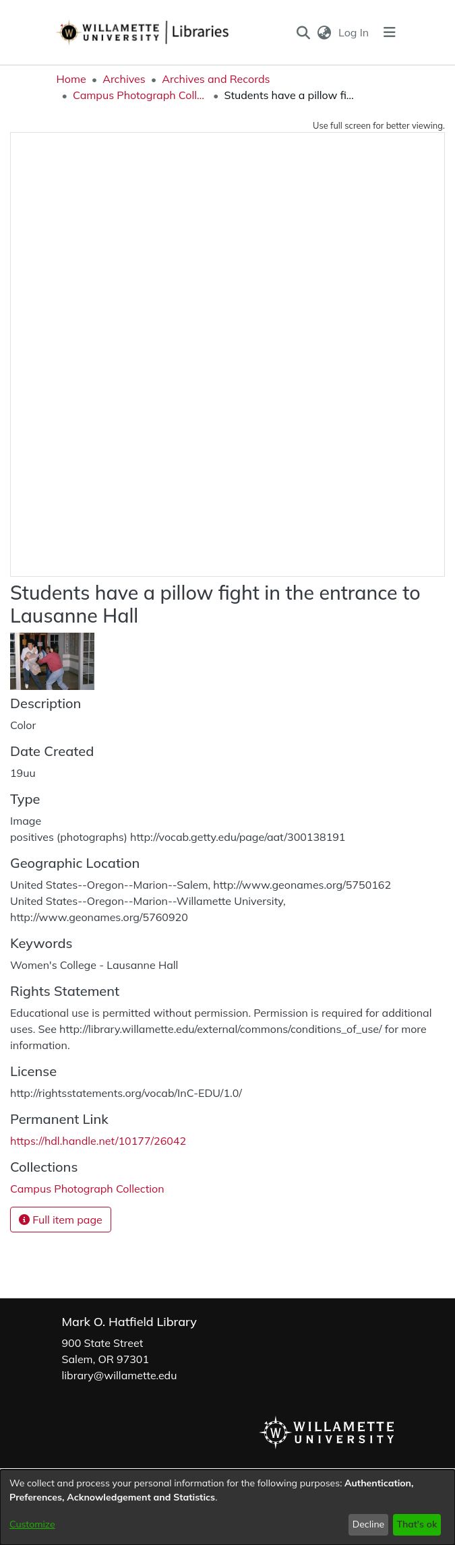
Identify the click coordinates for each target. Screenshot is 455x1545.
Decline (369, 1524)
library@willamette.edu (119, 1375)
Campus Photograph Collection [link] (140, 95)
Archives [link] (124, 79)
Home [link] (71, 79)
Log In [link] (354, 32)
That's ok (416, 1524)
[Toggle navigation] (390, 32)
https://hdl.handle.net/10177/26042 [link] (98, 1140)
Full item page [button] (60, 1219)
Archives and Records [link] (216, 79)
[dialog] (227, 1507)
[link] (87, 1188)
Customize (32, 1524)
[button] (303, 32)
